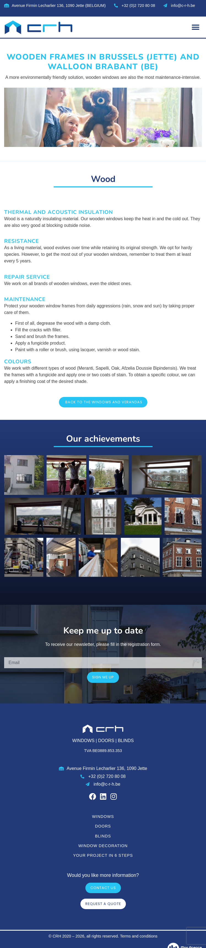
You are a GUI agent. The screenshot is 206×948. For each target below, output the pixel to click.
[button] (195, 27)
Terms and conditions (139, 936)
